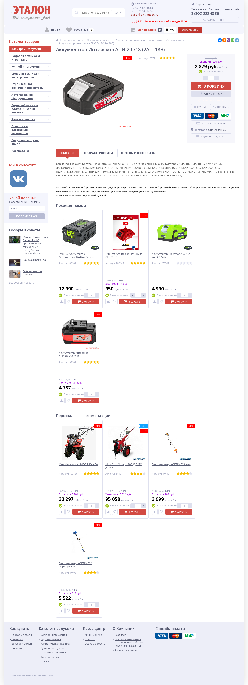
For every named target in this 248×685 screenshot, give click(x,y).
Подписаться (27, 216)
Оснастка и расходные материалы (30, 129)
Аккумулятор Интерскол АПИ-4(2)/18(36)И (73, 354)
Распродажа (20, 151)
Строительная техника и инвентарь (30, 85)
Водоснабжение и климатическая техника (30, 108)
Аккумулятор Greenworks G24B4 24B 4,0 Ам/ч (171, 255)
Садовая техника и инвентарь (30, 57)
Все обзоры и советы (21, 282)
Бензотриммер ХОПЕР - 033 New (171, 464)
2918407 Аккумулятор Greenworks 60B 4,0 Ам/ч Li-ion (77, 255)
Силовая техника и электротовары (30, 75)
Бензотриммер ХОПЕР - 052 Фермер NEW (75, 565)
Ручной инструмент (30, 66)
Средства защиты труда (30, 141)
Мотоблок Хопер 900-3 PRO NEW (78, 464)
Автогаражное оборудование (30, 96)
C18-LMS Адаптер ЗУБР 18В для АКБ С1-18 (123, 255)
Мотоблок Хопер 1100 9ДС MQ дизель (123, 466)
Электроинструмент (30, 49)
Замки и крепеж (30, 119)
